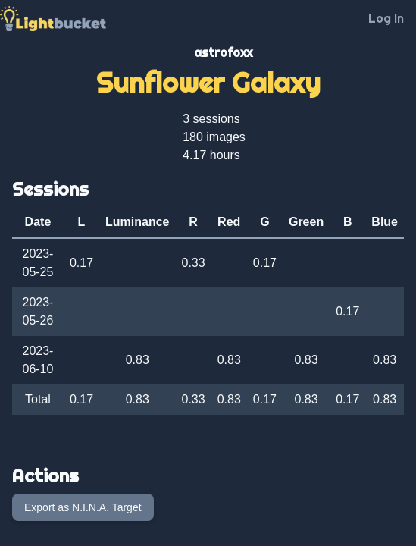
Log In (386, 18)
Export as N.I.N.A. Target (83, 507)
